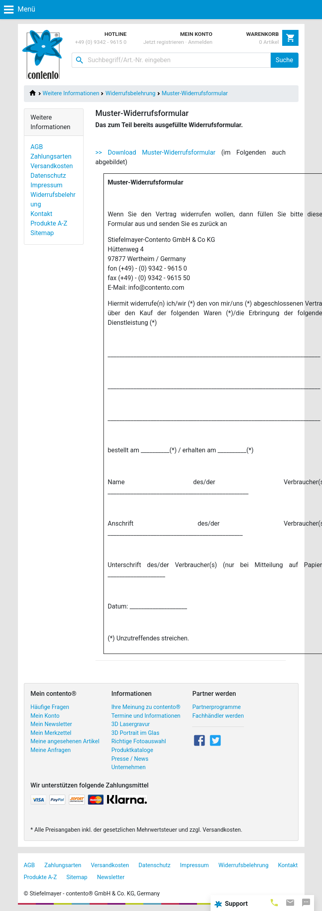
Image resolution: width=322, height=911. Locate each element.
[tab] (274, 902)
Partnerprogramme (216, 707)
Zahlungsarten (51, 156)
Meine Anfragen (51, 750)
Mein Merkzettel (51, 733)
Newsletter (111, 877)
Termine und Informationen (146, 716)
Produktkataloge (132, 750)
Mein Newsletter (51, 724)
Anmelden (200, 42)
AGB (37, 147)
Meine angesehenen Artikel (65, 741)
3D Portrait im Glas (135, 733)
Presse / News (129, 759)
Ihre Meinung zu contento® (146, 707)
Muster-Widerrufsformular (195, 93)
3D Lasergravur (130, 724)
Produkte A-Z (49, 223)
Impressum (47, 185)
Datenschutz (48, 175)
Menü (19, 9)
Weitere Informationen (71, 93)
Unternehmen (128, 767)
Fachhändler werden (218, 716)
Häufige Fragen (50, 707)
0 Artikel (269, 42)
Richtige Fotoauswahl (138, 741)
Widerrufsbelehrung (130, 93)
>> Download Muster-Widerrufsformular (156, 152)
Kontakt (42, 214)
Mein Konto (45, 716)
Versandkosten (52, 166)
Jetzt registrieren (163, 42)
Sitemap (42, 233)
